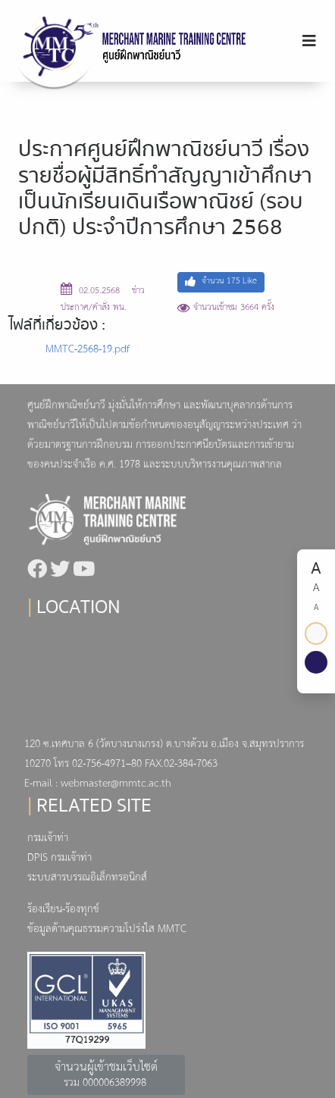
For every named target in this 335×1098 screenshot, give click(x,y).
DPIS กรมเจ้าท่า (59, 858)
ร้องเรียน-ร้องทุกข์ (63, 909)
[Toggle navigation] (309, 41)
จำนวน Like (221, 282)
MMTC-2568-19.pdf (87, 349)
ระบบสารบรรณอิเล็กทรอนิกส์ (87, 878)
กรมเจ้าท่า (47, 838)
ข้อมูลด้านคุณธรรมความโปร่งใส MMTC (106, 929)
